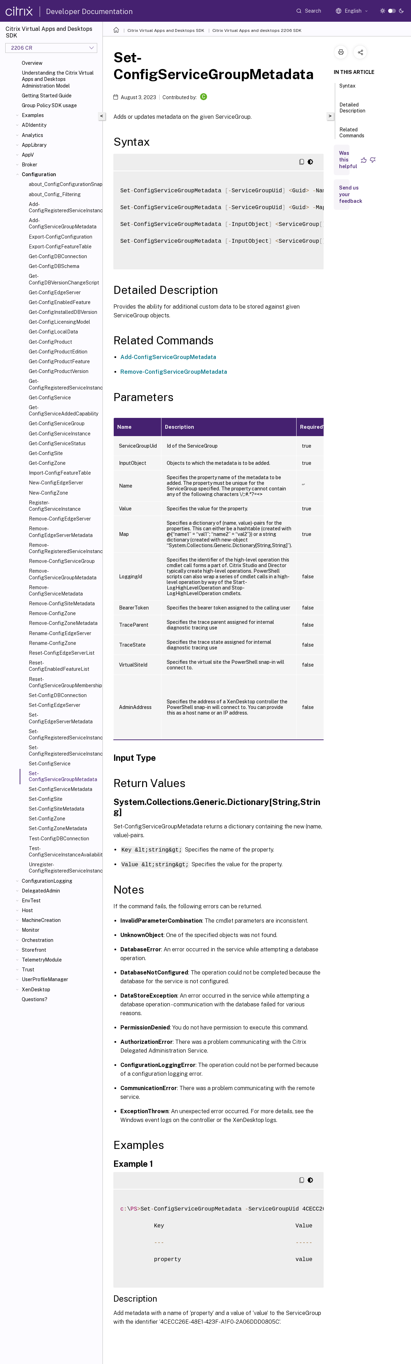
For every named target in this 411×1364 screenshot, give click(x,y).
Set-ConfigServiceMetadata (60, 789)
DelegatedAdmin (41, 891)
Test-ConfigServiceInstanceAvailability (64, 851)
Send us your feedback (350, 194)
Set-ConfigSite (45, 799)
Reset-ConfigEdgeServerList (61, 653)
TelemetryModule (42, 960)
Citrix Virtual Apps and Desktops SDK (165, 30)
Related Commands (351, 136)
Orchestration (37, 940)
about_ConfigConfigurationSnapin (64, 184)
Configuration (39, 174)
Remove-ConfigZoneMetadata (63, 623)
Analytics (32, 135)
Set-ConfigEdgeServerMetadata (61, 718)
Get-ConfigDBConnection (58, 256)
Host (27, 910)
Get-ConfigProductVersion (58, 371)
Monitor (30, 930)
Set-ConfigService (50, 763)
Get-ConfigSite (46, 453)
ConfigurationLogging (47, 881)
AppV (28, 155)
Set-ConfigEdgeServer (54, 705)
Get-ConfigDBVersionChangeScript (64, 279)
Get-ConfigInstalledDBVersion (63, 312)
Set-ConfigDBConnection (58, 695)
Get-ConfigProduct (50, 342)
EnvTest (31, 900)
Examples (33, 115)
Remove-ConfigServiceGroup (62, 561)
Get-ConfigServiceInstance (60, 433)
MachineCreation (41, 920)
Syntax (347, 89)
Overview (32, 63)
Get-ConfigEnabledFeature (60, 302)
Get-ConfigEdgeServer (55, 292)
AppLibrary (34, 145)
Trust (28, 969)
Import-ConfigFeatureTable (60, 473)
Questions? (34, 999)
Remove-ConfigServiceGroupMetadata (63, 574)
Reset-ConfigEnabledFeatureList (59, 666)
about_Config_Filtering (55, 194)
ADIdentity (34, 125)
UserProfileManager (45, 979)
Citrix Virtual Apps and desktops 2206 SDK (256, 30)
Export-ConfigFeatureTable (60, 246)
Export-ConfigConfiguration (60, 237)
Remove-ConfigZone (52, 613)
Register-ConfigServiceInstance (55, 506)
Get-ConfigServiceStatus (57, 443)
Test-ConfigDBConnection (59, 838)
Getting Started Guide (47, 95)
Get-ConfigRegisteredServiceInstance (64, 384)
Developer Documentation (89, 11)
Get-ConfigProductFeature (59, 361)
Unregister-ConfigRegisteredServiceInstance (64, 868)
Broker (29, 164)
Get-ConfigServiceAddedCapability (63, 410)
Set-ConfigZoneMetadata (58, 828)
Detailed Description (352, 111)
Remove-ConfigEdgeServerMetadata (61, 532)
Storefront (34, 950)
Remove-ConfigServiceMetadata (56, 591)
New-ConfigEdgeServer (56, 482)
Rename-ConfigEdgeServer (60, 633)
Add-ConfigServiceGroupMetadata (63, 223)
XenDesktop (36, 989)
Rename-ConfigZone (52, 643)
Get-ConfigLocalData (53, 332)
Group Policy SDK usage (49, 105)
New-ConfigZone (48, 493)
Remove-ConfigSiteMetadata (62, 603)
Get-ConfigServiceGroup (57, 423)
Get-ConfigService (50, 397)
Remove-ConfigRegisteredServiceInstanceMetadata (64, 548)
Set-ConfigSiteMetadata (56, 809)
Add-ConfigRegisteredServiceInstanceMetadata (64, 207)
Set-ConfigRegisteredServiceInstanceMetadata (64, 751)
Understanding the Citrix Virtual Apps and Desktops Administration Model (58, 79)
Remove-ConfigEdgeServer (60, 519)
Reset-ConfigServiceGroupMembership (64, 682)
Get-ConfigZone (47, 463)
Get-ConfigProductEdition (58, 351)
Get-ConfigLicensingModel (59, 322)
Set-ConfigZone (47, 818)
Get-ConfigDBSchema (54, 266)
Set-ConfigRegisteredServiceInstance (64, 734)
